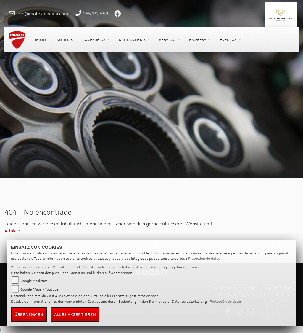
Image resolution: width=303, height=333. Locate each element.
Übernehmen (28, 314)
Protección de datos (204, 258)
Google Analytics (33, 280)
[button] (96, 39)
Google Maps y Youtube (39, 289)
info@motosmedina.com (42, 13)
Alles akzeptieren (75, 314)
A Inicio (12, 230)
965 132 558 (95, 13)
